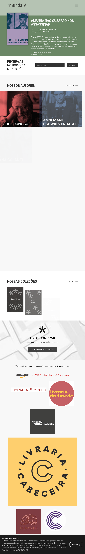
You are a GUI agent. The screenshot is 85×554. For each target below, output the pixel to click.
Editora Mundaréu (17, 5)
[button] (35, 52)
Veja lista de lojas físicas (42, 360)
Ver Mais (34, 54)
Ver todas (70, 281)
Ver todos (70, 85)
